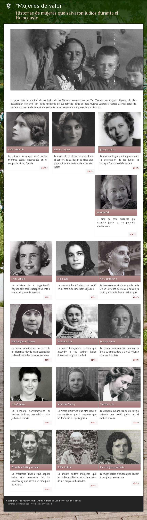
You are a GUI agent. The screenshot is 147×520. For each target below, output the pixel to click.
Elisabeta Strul (65, 341)
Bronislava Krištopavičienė (25, 467)
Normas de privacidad (41, 504)
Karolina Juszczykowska (112, 467)
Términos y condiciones (17, 504)
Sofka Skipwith (16, 149)
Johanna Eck (103, 212)
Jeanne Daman (107, 149)
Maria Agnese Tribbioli (23, 341)
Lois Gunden (18, 404)
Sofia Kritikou (65, 467)
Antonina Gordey (66, 404)
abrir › (44, 168)
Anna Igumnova (108, 278)
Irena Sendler (19, 278)
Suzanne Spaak (62, 149)
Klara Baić (63, 278)
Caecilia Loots (107, 404)
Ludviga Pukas (107, 341)
